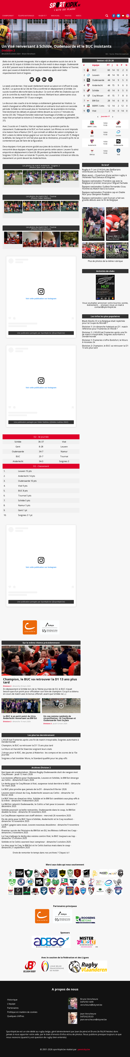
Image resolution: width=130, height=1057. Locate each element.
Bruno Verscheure (28, 54)
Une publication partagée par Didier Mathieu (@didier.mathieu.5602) (41, 422)
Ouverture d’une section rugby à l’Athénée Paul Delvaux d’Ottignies (104, 176)
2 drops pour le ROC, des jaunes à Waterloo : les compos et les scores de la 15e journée (39, 754)
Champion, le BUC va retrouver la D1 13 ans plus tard (27, 745)
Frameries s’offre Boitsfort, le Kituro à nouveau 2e (105, 341)
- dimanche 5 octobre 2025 (36, 842)
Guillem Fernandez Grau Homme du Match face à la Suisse (104, 188)
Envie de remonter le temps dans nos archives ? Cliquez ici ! (41, 852)
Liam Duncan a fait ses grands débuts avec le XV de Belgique (103, 199)
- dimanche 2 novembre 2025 (40, 831)
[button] (13, 177)
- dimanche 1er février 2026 (38, 794)
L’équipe (11, 1003)
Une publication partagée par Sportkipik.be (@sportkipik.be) (41, 333)
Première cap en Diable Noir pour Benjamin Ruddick (103, 193)
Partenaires (13, 1007)
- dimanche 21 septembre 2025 (36, 846)
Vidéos (78, 15)
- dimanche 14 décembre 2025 (40, 799)
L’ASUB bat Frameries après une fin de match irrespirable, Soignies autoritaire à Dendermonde (40, 741)
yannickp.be (84, 1049)
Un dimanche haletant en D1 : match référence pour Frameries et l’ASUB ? (105, 328)
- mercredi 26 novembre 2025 (36, 815)
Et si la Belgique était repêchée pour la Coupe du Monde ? (103, 322)
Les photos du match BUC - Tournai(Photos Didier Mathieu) (41, 197)
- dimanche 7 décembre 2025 (39, 805)
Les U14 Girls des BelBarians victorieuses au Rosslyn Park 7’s (101, 171)
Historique (12, 999)
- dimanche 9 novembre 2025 (40, 826)
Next (74, 178)
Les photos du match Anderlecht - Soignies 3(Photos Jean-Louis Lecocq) (41, 166)
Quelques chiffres (15, 1016)
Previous (8, 178)
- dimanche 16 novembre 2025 (38, 820)
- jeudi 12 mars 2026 (40, 773)
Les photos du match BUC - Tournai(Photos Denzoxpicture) (41, 228)
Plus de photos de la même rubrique (105, 261)
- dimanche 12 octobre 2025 (39, 837)
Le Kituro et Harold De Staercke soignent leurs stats (27, 749)
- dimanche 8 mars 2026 (40, 779)
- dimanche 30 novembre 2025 (38, 811)
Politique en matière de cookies (22, 1012)
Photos (68, 15)
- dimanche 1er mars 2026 (41, 785)
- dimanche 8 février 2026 (34, 789)
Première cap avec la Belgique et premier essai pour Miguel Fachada (105, 182)
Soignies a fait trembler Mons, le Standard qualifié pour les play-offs (34, 758)
